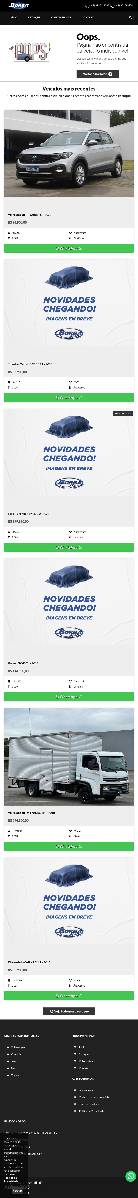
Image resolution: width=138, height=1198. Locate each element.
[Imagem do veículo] (69, 158)
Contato (88, 17)
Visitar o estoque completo (92, 1096)
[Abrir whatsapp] (131, 1176)
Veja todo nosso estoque (69, 1012)
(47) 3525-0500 (124, 5)
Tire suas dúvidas (86, 1104)
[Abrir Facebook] (35, 1183)
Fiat (10, 1068)
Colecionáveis (61, 17)
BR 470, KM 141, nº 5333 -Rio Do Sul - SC (31, 1132)
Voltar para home (97, 74)
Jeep (11, 1061)
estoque (124, 96)
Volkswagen (15, 1047)
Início (13, 17)
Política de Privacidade (89, 1111)
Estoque (34, 17)
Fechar (17, 1190)
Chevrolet (14, 1054)
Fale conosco (84, 1089)
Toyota (12, 1075)
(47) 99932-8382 (100, 5)
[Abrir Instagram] (40, 1183)
